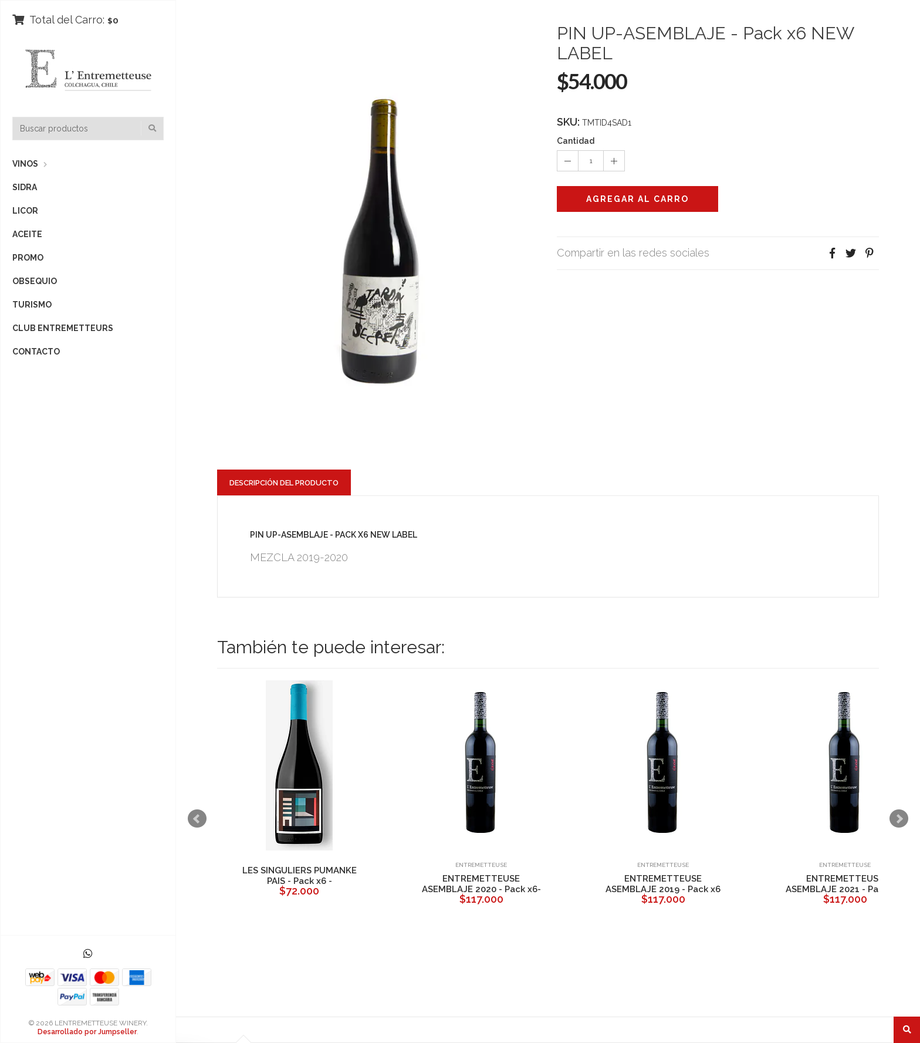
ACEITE (27, 234)
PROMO (27, 257)
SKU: (568, 122)
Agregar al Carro (637, 199)
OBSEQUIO (34, 281)
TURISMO (32, 304)
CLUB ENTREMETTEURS (62, 328)
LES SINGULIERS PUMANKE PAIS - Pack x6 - (299, 875)
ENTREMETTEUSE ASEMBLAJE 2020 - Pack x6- (481, 884)
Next (898, 818)
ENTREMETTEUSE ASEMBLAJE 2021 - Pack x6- (845, 884)
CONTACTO (36, 351)
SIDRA (24, 187)
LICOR (25, 210)
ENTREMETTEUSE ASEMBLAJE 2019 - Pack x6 (663, 884)
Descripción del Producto (284, 482)
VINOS (25, 163)
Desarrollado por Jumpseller (87, 1032)
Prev (197, 818)
